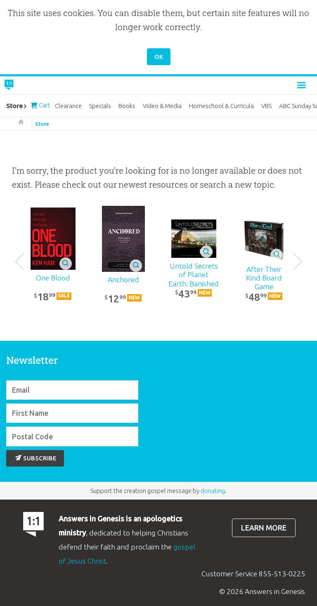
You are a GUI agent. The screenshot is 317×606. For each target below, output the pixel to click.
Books (126, 105)
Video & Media (162, 105)
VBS (266, 105)
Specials (100, 105)
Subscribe (36, 458)
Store (42, 124)
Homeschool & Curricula (221, 105)
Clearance (68, 105)
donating (213, 490)
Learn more (263, 528)
